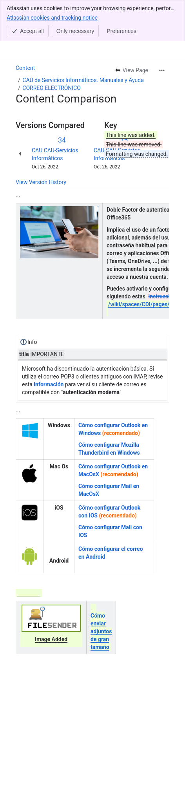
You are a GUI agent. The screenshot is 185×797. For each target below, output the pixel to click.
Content (25, 68)
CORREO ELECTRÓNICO (51, 88)
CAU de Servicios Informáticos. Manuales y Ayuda (83, 80)
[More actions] (161, 70)
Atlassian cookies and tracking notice (52, 17)
